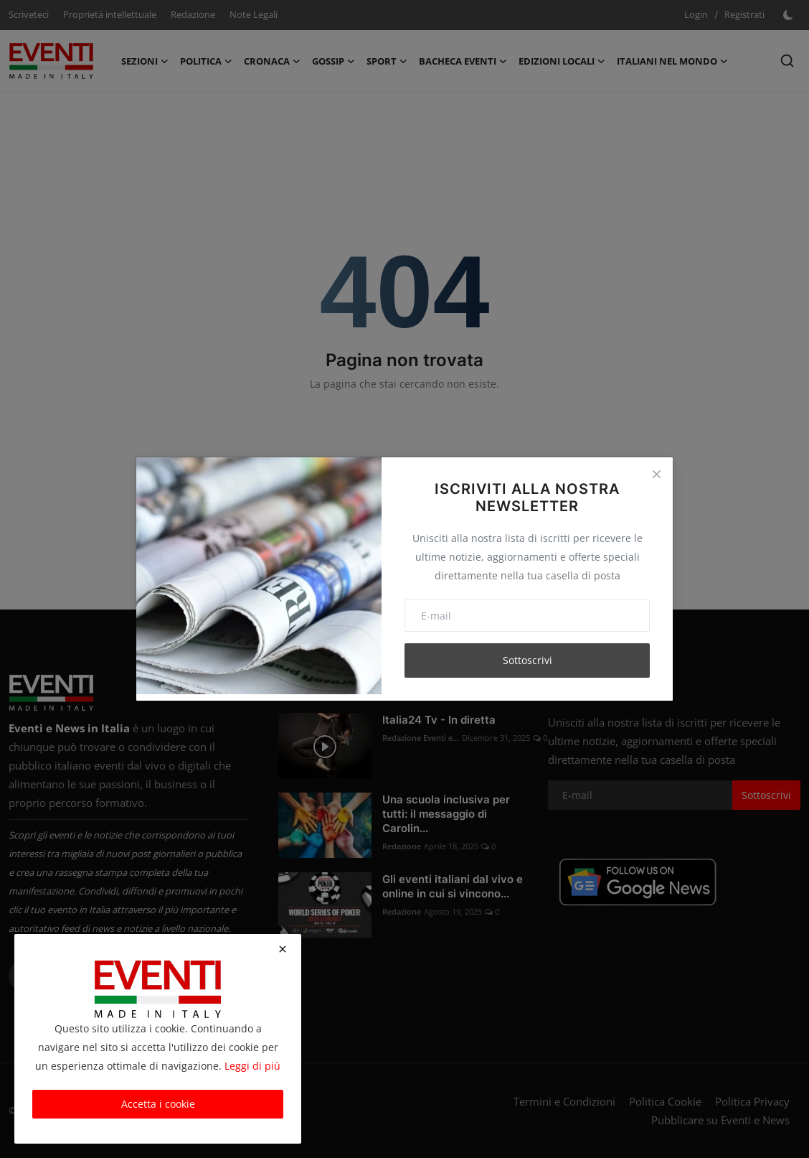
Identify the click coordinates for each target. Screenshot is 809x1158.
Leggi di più (252, 1066)
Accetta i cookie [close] (158, 1104)
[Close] (656, 474)
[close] (282, 949)
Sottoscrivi (527, 660)
